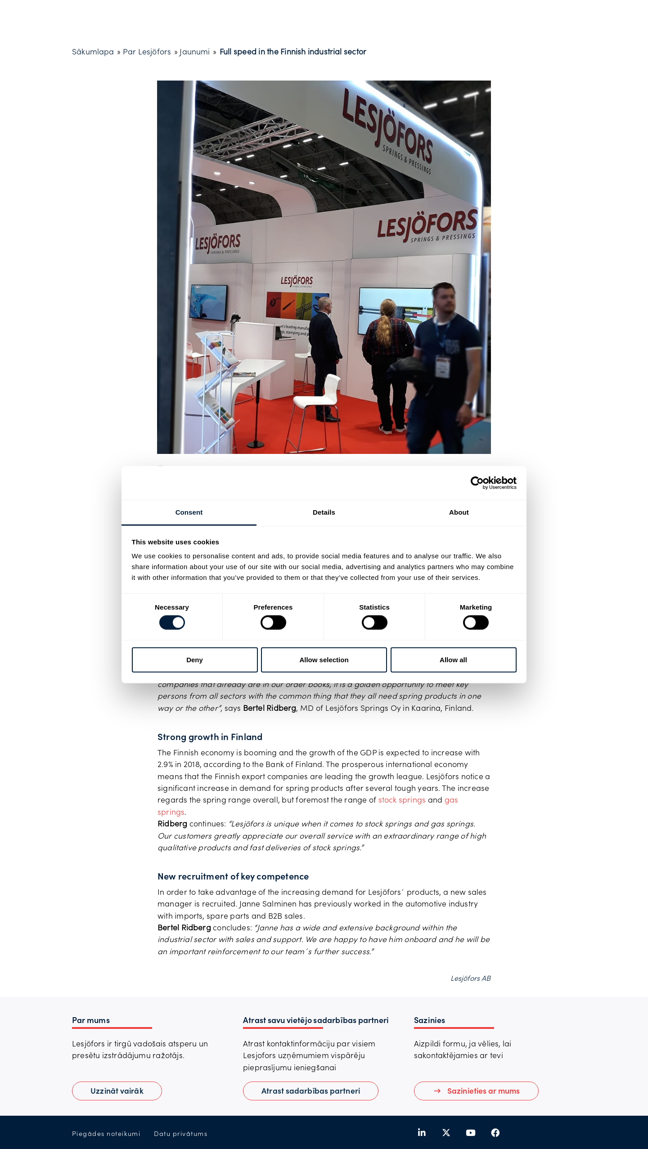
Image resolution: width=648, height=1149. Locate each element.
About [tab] (459, 512)
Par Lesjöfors (147, 51)
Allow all (453, 659)
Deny (194, 659)
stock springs (402, 799)
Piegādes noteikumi (106, 1133)
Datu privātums (180, 1133)
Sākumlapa (93, 51)
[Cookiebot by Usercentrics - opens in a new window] (477, 482)
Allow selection (323, 659)
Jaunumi (195, 51)
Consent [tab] (189, 512)
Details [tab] (324, 512)
